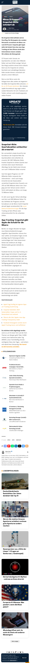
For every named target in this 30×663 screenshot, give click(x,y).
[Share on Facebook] (5, 446)
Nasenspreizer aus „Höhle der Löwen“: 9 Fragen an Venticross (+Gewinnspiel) (14, 551)
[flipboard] (16, 652)
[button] (24, 658)
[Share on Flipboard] (8, 446)
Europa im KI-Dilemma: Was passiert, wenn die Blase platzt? (13, 605)
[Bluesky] (20, 652)
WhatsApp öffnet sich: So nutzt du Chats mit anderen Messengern (13, 632)
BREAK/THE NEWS (8, 599)
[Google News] (9, 652)
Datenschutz (13, 660)
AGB (13, 138)
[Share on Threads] (19, 446)
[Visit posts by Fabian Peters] (4, 29)
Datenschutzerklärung (21, 137)
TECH (11, 573)
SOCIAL (11, 16)
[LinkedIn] (27, 452)
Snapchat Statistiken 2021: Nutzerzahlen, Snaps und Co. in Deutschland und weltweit (11, 312)
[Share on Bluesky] (23, 446)
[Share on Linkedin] (16, 446)
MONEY (5, 16)
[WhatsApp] (18, 652)
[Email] (26, 446)
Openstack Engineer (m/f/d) (17, 356)
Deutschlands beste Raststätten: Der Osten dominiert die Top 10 (12, 494)
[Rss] (23, 652)
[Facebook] (7, 652)
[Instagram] (11, 652)
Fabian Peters (11, 28)
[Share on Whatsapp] (12, 446)
